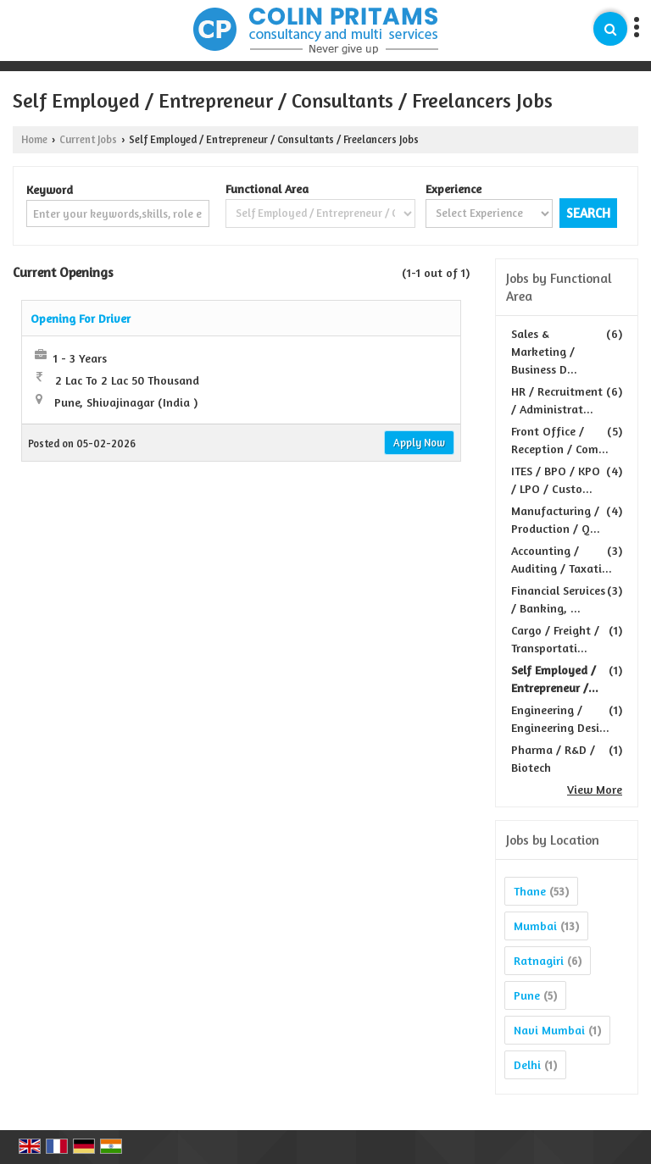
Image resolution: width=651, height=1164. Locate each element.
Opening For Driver (81, 318)
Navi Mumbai (549, 1030)
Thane (530, 891)
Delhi (527, 1064)
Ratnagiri (539, 960)
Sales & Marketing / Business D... (544, 351)
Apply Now (419, 442)
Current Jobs (88, 139)
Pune (527, 995)
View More (594, 789)
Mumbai (535, 925)
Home (34, 139)
